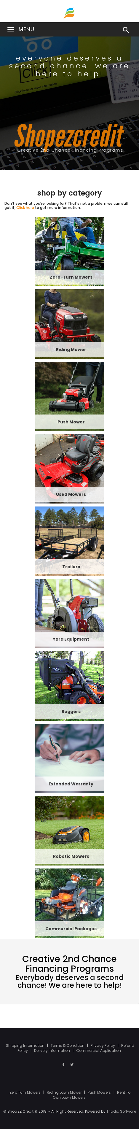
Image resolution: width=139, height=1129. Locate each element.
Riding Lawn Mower (64, 1092)
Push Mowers (100, 1092)
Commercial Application (98, 1050)
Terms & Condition (68, 1045)
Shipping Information (25, 1045)
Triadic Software (121, 1111)
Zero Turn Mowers (25, 1092)
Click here (25, 207)
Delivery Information (52, 1050)
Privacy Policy (103, 1045)
